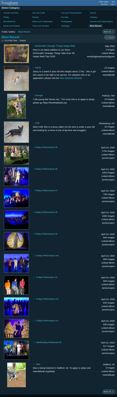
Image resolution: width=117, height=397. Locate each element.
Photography (66, 21)
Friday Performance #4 (47, 255)
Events (93, 13)
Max (38, 364)
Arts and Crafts (38, 13)
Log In (112, 4)
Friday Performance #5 (46, 234)
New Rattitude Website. (71, 78)
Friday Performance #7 (46, 190)
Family (6, 17)
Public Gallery (104, 2)
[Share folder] (109, 37)
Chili (37, 123)
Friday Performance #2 (47, 299)
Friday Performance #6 (46, 212)
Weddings (65, 26)
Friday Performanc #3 (46, 277)
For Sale (64, 17)
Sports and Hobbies (11, 26)
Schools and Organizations (101, 21)
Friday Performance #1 (47, 320)
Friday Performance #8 (46, 169)
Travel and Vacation (40, 26)
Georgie (39, 95)
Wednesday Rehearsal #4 (48, 342)
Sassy (38, 67)
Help (113, 2)
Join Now (104, 4)
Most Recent (24, 31)
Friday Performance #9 (46, 147)
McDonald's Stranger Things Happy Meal (55, 46)
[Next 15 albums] (108, 31)
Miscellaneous (9, 21)
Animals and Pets (10, 13)
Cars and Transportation (71, 13)
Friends (35, 17)
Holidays (93, 17)
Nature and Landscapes (42, 21)
